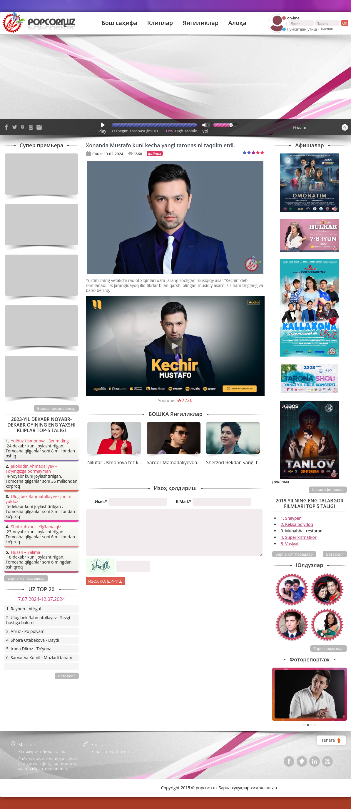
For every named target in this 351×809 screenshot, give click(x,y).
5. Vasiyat (290, 543)
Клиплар (160, 22)
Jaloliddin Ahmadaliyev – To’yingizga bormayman (31, 469)
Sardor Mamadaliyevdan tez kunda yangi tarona (199, 462)
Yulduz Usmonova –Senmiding (40, 441)
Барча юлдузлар (328, 648)
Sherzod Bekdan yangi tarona (238, 462)
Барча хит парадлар (294, 554)
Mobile (191, 130)
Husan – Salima (25, 552)
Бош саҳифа (119, 22)
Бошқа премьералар (56, 408)
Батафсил (335, 554)
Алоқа (237, 22)
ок (344, 23)
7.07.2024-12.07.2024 (41, 599)
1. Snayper (291, 518)
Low (169, 130)
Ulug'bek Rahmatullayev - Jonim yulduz (38, 499)
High (179, 130)
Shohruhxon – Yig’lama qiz (36, 526)
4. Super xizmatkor (299, 537)
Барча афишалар (328, 489)
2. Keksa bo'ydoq (297, 524)
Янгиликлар (200, 22)
